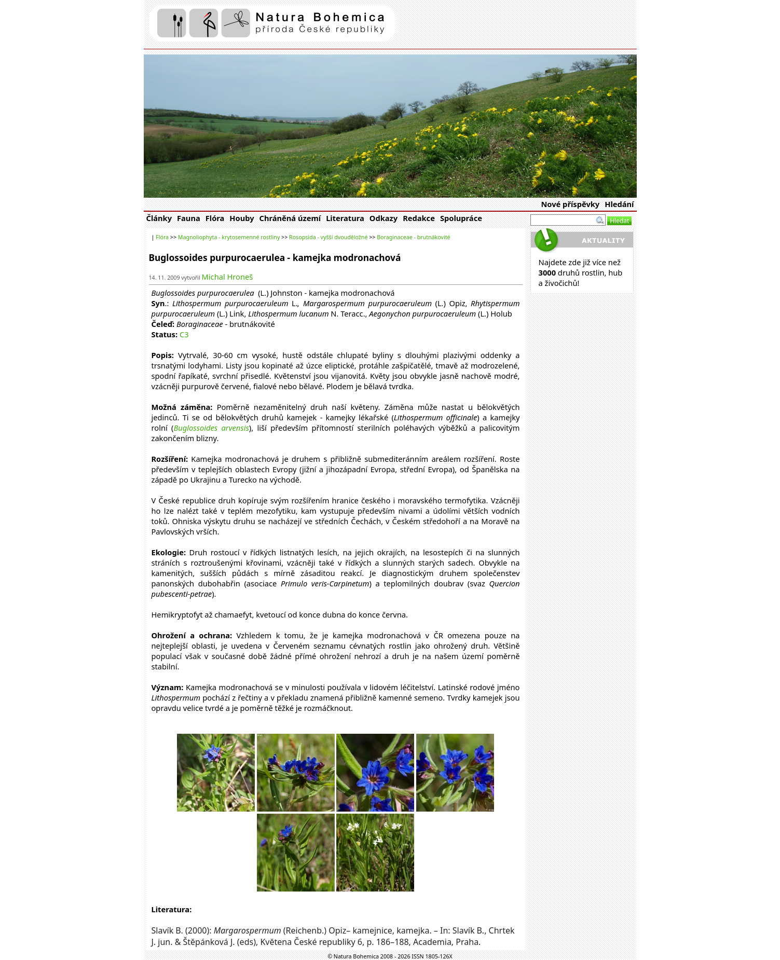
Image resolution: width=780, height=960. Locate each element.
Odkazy (384, 218)
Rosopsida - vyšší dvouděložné (328, 237)
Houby (241, 218)
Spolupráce (461, 218)
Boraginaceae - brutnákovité (413, 237)
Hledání (619, 204)
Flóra (215, 218)
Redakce (419, 218)
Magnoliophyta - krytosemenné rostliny (229, 237)
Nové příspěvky (570, 204)
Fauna (188, 218)
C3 (184, 334)
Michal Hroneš (227, 276)
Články (159, 218)
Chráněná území (290, 218)
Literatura (345, 218)
